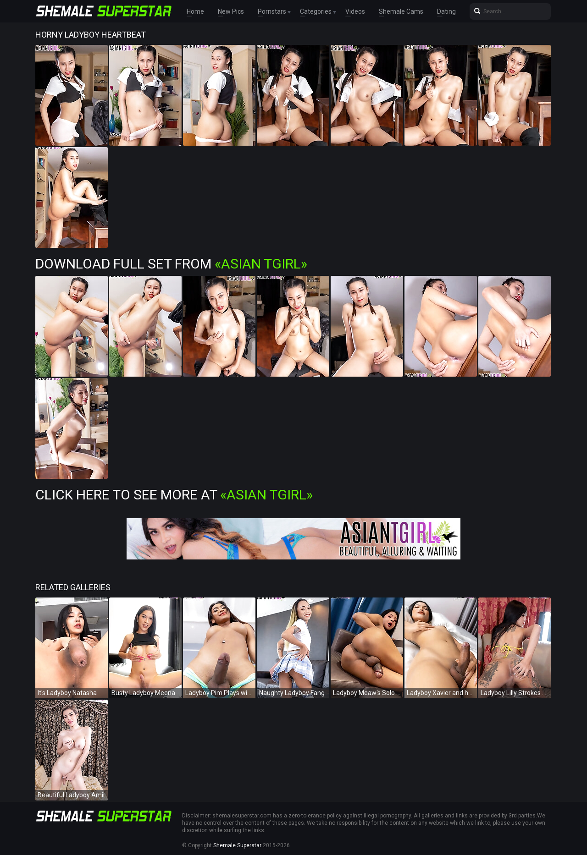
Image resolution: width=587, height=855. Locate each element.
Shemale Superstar (237, 845)
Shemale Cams (401, 11)
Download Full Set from (171, 264)
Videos (355, 11)
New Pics (231, 11)
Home (195, 11)
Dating (446, 11)
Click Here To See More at (174, 495)
